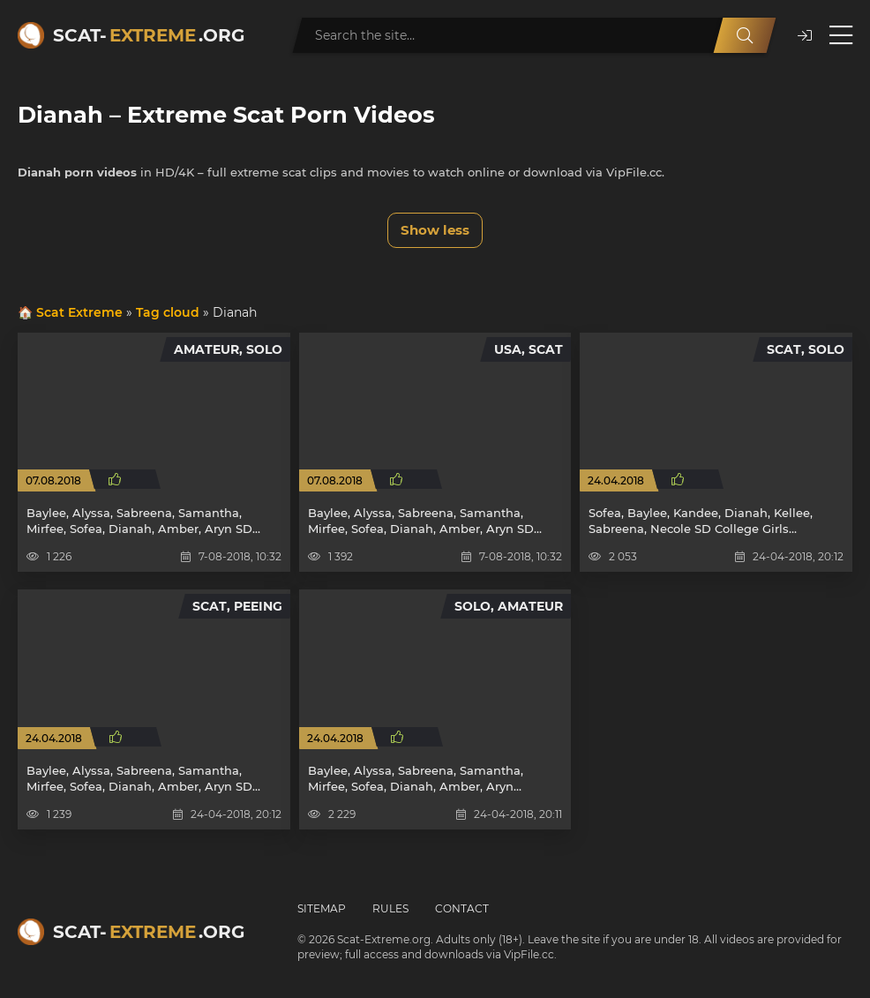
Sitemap (321, 908)
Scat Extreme (79, 312)
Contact (462, 908)
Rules (390, 908)
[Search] (744, 35)
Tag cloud (167, 312)
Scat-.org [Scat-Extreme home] (148, 35)
